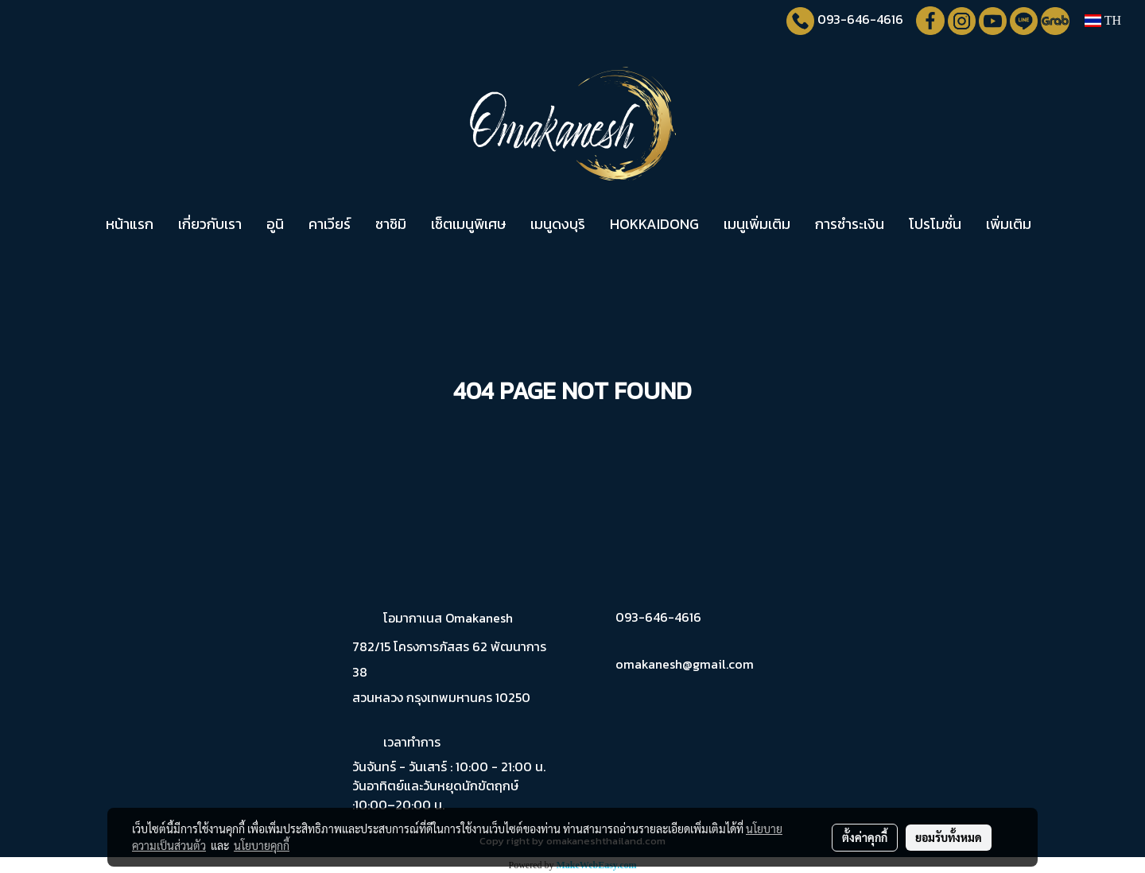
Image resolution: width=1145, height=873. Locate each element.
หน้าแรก (129, 224)
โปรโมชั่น (935, 224)
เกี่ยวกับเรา (210, 224)
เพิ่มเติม (1008, 224)
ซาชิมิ (390, 224)
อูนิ (275, 224)
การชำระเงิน (849, 224)
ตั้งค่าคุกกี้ (864, 837)
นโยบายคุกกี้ (261, 845)
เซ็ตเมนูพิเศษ (468, 224)
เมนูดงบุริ (557, 224)
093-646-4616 (860, 19)
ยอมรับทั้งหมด (948, 837)
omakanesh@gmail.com (684, 663)
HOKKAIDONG (654, 224)
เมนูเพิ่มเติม (757, 224)
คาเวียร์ (330, 224)
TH (1103, 20)
